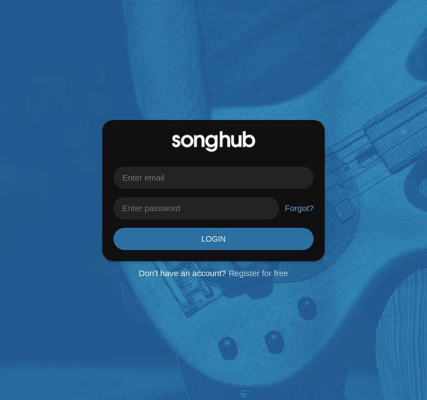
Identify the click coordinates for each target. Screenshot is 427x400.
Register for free (259, 273)
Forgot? (299, 208)
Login (213, 238)
